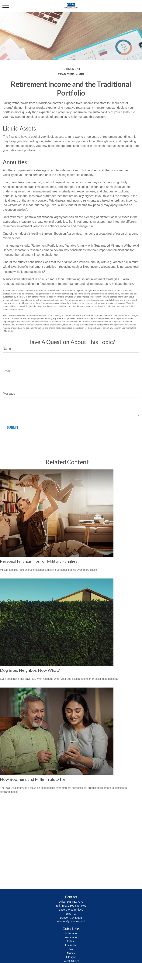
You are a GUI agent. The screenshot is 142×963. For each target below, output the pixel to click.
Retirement (70, 933)
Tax (71, 949)
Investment (70, 937)
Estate (71, 941)
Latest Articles (71, 961)
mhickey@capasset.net (71, 921)
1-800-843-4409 (77, 905)
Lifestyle (71, 957)
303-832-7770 (75, 901)
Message (9, 393)
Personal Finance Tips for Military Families (38, 561)
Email (6, 371)
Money (71, 953)
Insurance (71, 945)
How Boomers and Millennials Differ (33, 779)
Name (7, 348)
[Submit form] (12, 427)
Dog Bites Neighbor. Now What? (30, 670)
